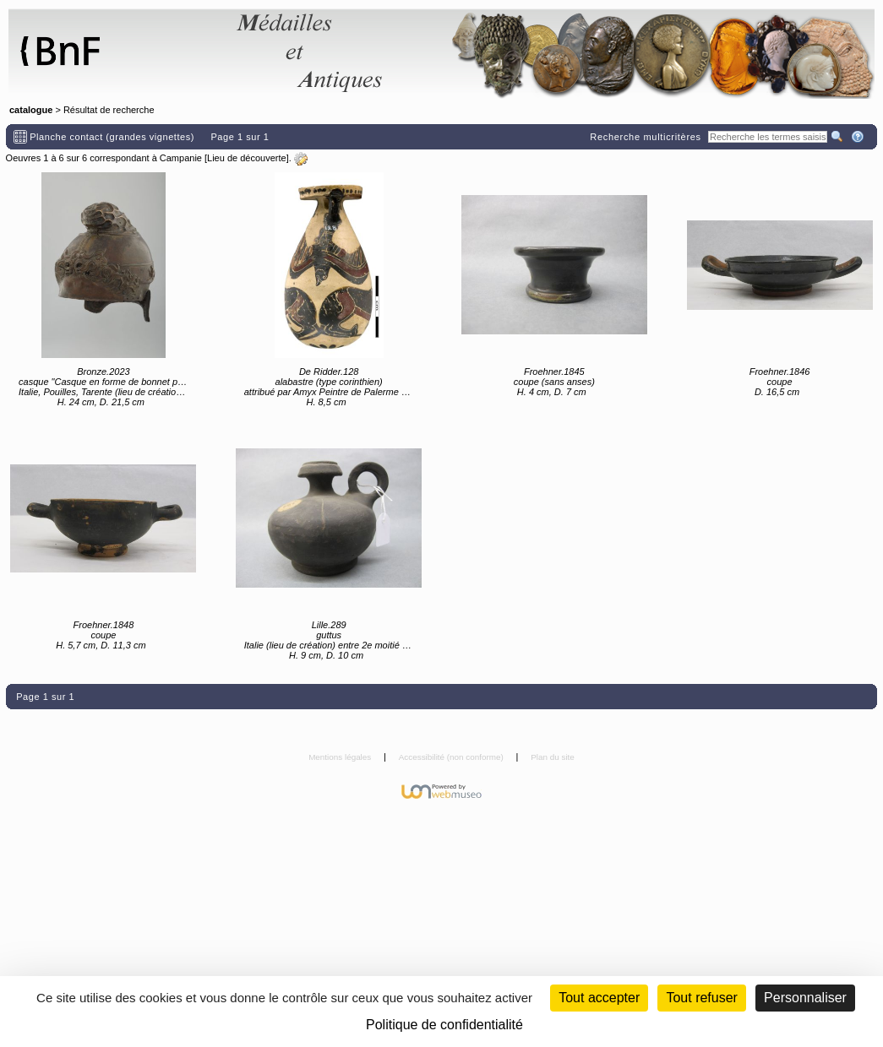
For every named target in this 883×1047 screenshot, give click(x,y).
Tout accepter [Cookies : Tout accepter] (599, 997)
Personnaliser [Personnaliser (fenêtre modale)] (805, 997)
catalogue (30, 110)
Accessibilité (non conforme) (452, 757)
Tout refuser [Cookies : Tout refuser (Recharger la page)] (701, 997)
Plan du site (553, 757)
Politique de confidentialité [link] (444, 1024)
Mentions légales (340, 757)
